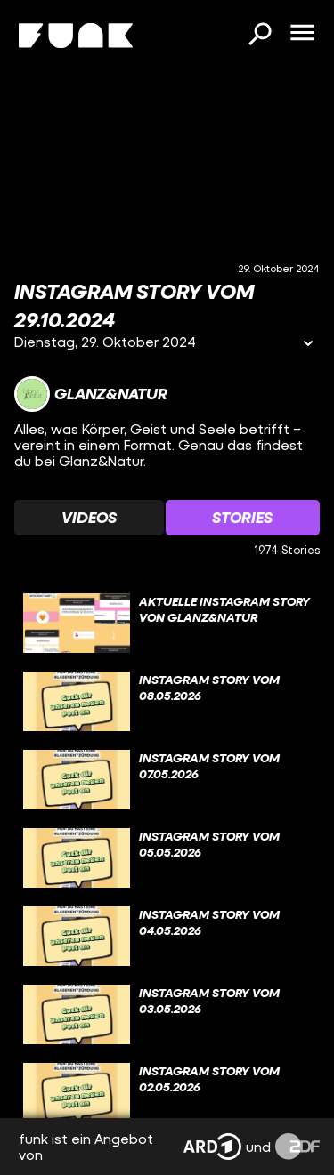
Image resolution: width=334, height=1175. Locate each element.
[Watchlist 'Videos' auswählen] (89, 517)
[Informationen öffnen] (308, 345)
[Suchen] (259, 35)
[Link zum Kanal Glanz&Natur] (90, 394)
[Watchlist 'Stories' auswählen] (243, 517)
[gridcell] (167, 623)
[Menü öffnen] (302, 34)
